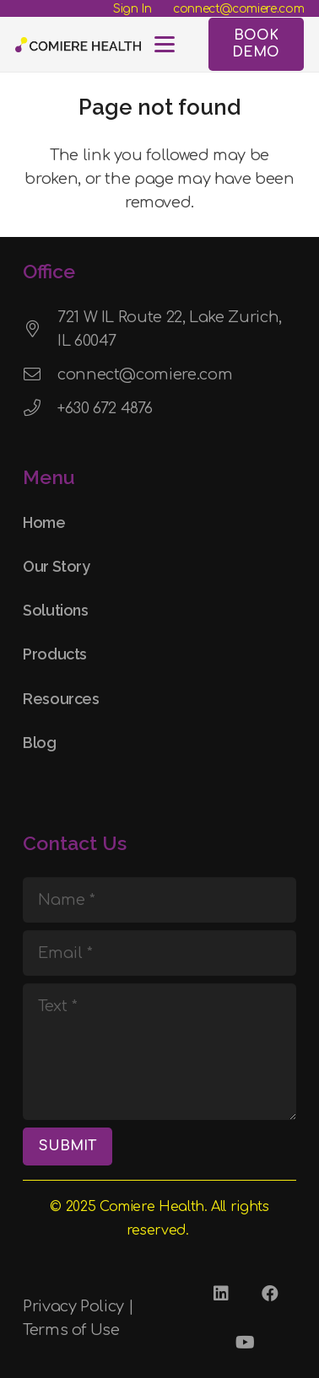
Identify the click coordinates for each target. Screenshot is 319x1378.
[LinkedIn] (221, 1294)
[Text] (159, 1051)
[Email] (159, 953)
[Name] (159, 900)
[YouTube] (245, 1342)
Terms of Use (71, 1329)
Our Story (56, 566)
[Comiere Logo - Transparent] (78, 44)
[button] (165, 45)
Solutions (56, 610)
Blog (40, 742)
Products (55, 654)
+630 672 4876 (104, 408)
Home (44, 522)
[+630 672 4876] (40, 408)
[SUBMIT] (67, 1146)
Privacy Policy (73, 1306)
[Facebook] (270, 1294)
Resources (61, 699)
